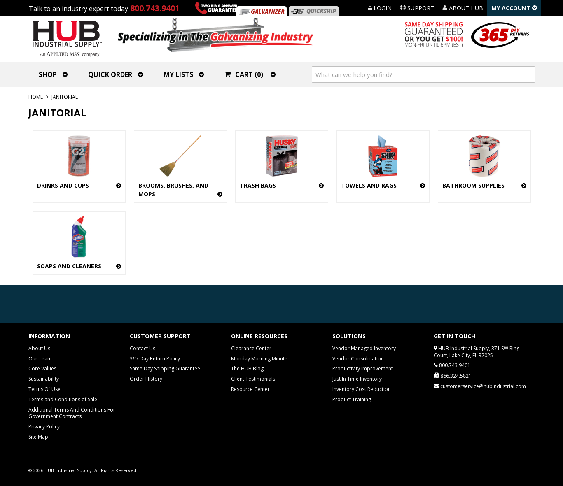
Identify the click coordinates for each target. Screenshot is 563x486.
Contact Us (142, 348)
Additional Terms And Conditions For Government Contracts (71, 413)
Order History (146, 378)
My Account (514, 8)
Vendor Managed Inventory (364, 348)
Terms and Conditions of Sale (62, 399)
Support (417, 8)
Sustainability (43, 378)
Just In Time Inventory (357, 378)
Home (35, 96)
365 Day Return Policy (155, 358)
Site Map (38, 436)
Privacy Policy (44, 426)
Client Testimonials (253, 378)
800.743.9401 (155, 8)
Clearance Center (251, 348)
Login (380, 8)
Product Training (351, 399)
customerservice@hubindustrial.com (483, 386)
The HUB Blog (247, 368)
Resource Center (250, 389)
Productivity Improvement (362, 368)
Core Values (42, 368)
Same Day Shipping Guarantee (165, 368)
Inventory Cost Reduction (361, 389)
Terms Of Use (44, 389)
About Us (39, 348)
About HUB (462, 8)
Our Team (40, 358)
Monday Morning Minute (259, 358)
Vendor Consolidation (358, 358)
